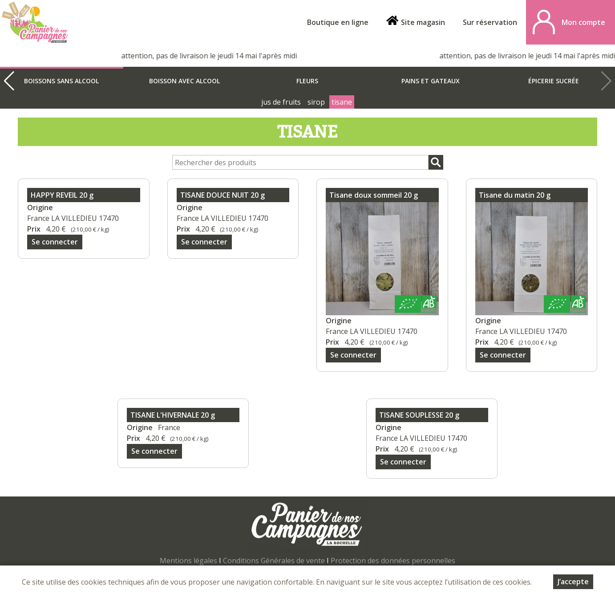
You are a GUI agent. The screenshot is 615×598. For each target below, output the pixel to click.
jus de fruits (281, 102)
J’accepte (573, 582)
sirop (316, 102)
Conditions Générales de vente (274, 560)
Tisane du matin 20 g (514, 195)
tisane (342, 102)
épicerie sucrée (553, 81)
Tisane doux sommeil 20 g (373, 195)
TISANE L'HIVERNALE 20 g (172, 415)
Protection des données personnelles (393, 560)
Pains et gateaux (430, 81)
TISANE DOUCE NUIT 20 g (222, 195)
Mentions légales (188, 560)
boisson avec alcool (184, 81)
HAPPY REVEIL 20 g (62, 195)
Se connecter (55, 242)
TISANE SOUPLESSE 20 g (419, 415)
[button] (9, 81)
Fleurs (307, 81)
